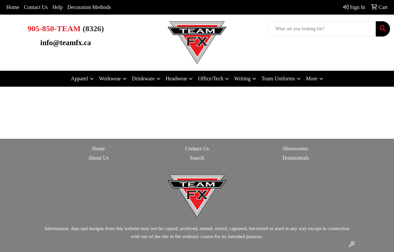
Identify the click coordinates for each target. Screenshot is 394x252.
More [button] (312, 78)
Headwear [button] (176, 78)
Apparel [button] (79, 78)
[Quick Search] (321, 29)
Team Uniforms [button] (278, 78)
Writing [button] (242, 78)
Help (57, 7)
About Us (98, 158)
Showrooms (295, 148)
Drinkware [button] (143, 78)
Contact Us (36, 7)
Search (197, 158)
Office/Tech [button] (210, 78)
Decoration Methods (89, 7)
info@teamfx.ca (65, 43)
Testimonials (295, 158)
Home (12, 7)
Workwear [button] (110, 78)
